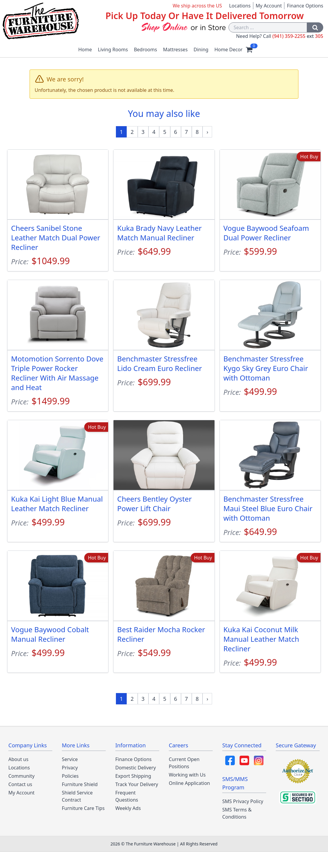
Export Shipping (133, 776)
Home (85, 49)
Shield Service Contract (77, 796)
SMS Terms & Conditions (237, 813)
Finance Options (305, 5)
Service (70, 759)
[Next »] (207, 131)
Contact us (20, 784)
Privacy (70, 767)
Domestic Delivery (135, 767)
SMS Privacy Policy (242, 801)
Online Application (189, 783)
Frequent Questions (126, 796)
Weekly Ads (128, 808)
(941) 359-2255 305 (297, 36)
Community (21, 776)
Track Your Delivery (136, 784)
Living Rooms (113, 49)
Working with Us (187, 774)
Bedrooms (145, 49)
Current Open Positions (184, 763)
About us (18, 759)
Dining (201, 49)
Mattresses (175, 49)
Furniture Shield (80, 784)
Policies (70, 776)
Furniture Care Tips (83, 808)
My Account (269, 5)
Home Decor (228, 49)
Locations (240, 5)
